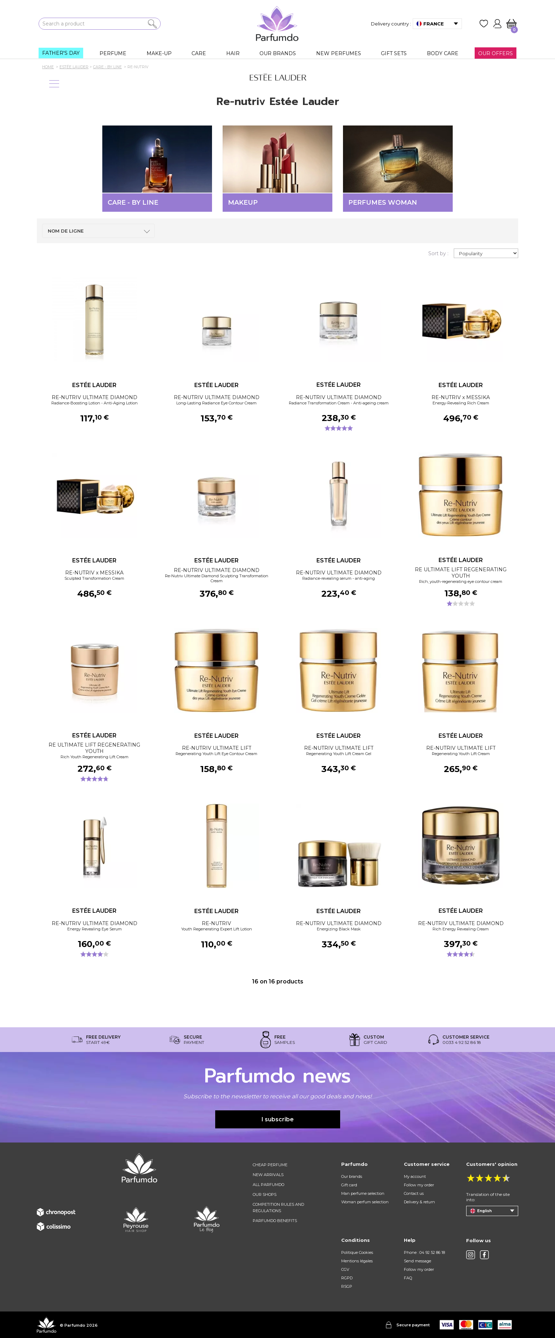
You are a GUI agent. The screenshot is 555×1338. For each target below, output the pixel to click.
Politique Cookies (357, 1252)
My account (415, 1176)
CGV (345, 1269)
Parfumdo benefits (275, 1220)
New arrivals (268, 1174)
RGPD (347, 1277)
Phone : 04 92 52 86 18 (424, 1252)
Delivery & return (419, 1201)
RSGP (346, 1286)
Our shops (264, 1194)
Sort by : (438, 253)
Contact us (414, 1193)
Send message (417, 1260)
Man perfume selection (362, 1193)
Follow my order (419, 1184)
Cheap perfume (270, 1164)
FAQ (408, 1277)
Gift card (349, 1184)
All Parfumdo (268, 1184)
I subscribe (278, 1119)
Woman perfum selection (365, 1201)
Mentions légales (357, 1260)
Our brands (351, 1176)
